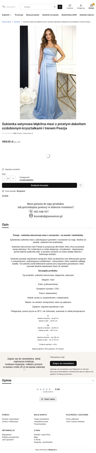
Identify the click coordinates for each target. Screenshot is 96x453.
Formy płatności (72, 419)
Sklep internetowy (45, 450)
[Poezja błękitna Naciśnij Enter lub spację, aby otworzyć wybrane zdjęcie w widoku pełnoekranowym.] (48, 72)
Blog (36, 437)
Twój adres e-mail (57, 357)
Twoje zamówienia (41, 419)
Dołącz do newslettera (63, 363)
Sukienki (17, 22)
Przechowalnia (40, 424)
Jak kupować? (8, 440)
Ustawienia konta (41, 421)
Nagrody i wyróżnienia (43, 442)
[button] (60, 7)
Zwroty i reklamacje (10, 421)
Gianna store (6, 22)
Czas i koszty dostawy (75, 421)
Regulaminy (7, 435)
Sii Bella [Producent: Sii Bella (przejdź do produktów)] (5, 196)
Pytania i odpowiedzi (10, 419)
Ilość (4, 174)
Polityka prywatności (10, 437)
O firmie (37, 440)
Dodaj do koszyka (39, 185)
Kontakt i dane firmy (42, 435)
